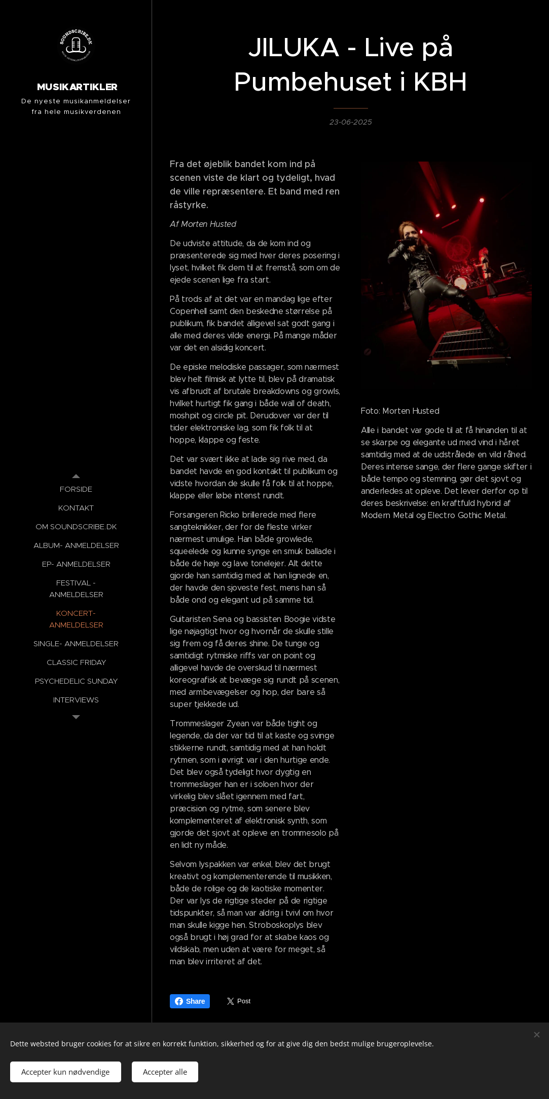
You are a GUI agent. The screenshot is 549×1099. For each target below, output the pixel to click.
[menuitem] (76, 489)
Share (190, 1001)
